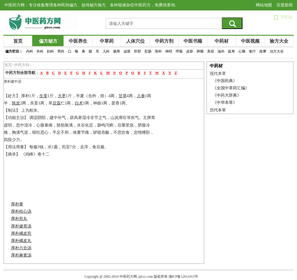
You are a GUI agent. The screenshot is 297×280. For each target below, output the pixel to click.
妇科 (50, 51)
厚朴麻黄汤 (21, 255)
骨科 (158, 51)
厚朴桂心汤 (21, 211)
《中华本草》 (225, 102)
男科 (60, 51)
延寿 (231, 51)
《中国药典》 (225, 81)
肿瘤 (200, 51)
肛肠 (147, 51)
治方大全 (277, 51)
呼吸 (179, 51)
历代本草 (218, 110)
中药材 (222, 41)
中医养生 (78, 41)
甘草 (123, 96)
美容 (210, 51)
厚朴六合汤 (21, 248)
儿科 (106, 51)
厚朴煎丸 (19, 218)
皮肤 (189, 51)
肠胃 (116, 51)
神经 (168, 51)
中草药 (107, 41)
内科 (29, 51)
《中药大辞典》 (227, 95)
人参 (141, 96)
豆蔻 (56, 103)
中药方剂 (164, 41)
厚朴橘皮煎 (21, 233)
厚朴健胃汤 (21, 226)
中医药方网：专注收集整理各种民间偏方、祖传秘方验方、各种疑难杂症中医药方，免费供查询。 (91, 5)
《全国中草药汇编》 (231, 88)
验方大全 (279, 41)
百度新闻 (284, 5)
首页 (18, 41)
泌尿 (127, 51)
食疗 (252, 51)
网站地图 (264, 5)
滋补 (221, 51)
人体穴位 (135, 41)
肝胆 (137, 51)
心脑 (241, 51)
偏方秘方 (48, 41)
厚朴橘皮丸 (21, 241)
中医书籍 (193, 41)
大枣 (62, 96)
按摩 (262, 51)
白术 (79, 103)
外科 (40, 51)
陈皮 (16, 103)
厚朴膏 (17, 204)
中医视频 (250, 41)
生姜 (43, 96)
